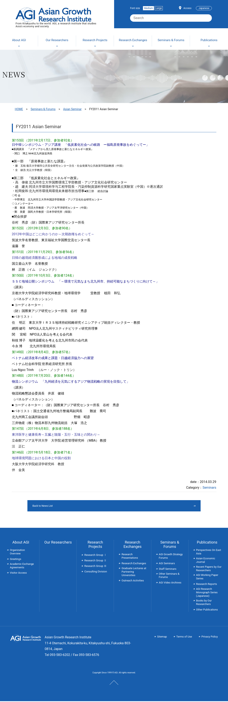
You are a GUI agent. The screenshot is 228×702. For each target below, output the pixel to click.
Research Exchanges (133, 545)
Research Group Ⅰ (95, 555)
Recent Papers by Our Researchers (208, 569)
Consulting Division (95, 572)
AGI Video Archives (170, 583)
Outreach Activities (132, 581)
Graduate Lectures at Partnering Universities (133, 572)
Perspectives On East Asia (208, 552)
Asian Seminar (72, 109)
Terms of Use (184, 637)
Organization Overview (17, 552)
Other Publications (207, 610)
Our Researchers (58, 543)
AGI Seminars (167, 564)
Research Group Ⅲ (95, 566)
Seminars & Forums (43, 109)
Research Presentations (129, 557)
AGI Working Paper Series (207, 577)
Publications (207, 543)
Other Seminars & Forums (169, 576)
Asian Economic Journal (205, 561)
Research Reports (206, 584)
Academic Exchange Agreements (22, 566)
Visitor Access (18, 573)
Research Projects (95, 545)
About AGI (20, 543)
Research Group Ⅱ (95, 561)
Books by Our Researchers (204, 603)
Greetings (15, 559)
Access (187, 8)
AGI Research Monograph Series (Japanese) (207, 593)
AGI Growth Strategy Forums (171, 557)
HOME (19, 109)
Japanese (204, 8)
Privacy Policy (209, 637)
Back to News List (104, 506)
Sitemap (162, 637)
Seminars (209, 487)
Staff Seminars (167, 569)
